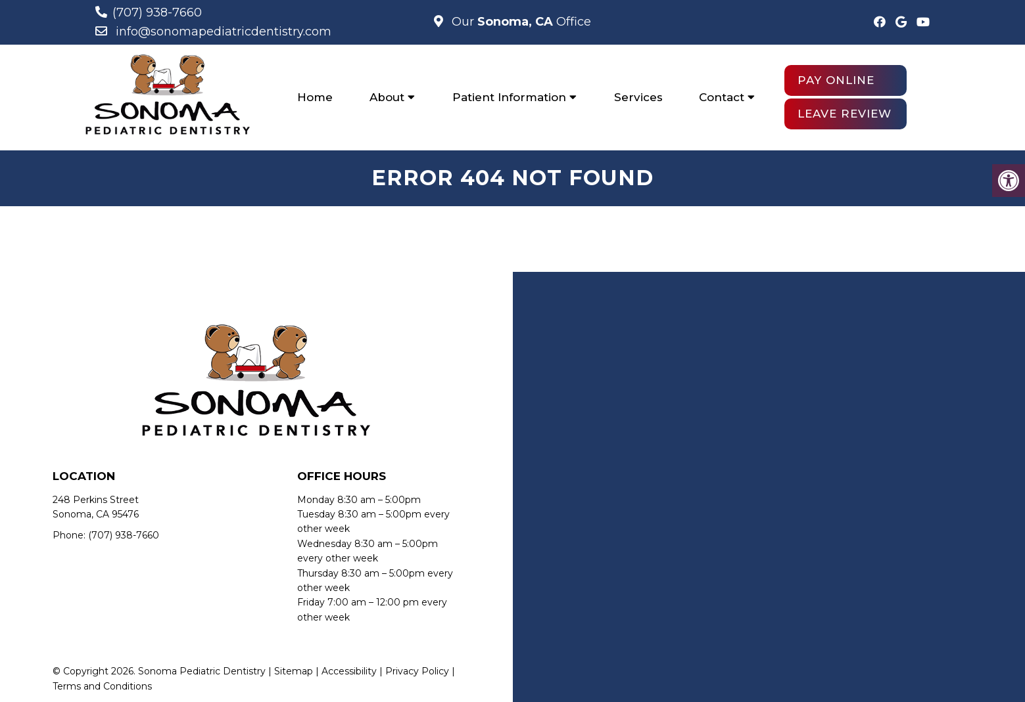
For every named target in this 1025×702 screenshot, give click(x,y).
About (386, 97)
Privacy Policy (417, 671)
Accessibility (349, 671)
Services (638, 97)
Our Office (519, 21)
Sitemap (293, 671)
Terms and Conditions (102, 686)
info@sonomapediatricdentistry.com (223, 31)
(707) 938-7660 (157, 12)
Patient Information (509, 97)
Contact (721, 97)
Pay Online (836, 80)
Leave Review (845, 113)
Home (315, 97)
